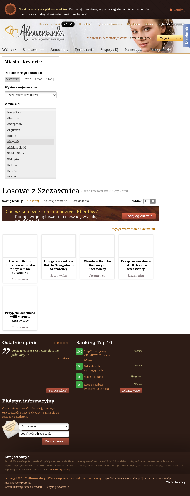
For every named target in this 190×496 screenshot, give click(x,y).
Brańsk (11, 177)
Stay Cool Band (93, 376)
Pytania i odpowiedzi (110, 24)
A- (71, 24)
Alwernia (13, 118)
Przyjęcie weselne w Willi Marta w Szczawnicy (20, 316)
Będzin (11, 135)
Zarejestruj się (140, 38)
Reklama (149, 24)
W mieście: (12, 104)
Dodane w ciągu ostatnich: (23, 73)
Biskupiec (13, 159)
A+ (64, 24)
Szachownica (146, 201)
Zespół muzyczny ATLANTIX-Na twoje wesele (97, 355)
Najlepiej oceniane (55, 201)
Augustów (13, 130)
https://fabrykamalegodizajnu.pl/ (122, 478)
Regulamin (133, 24)
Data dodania (80, 201)
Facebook (186, 36)
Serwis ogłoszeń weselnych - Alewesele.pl (35, 32)
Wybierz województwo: (22, 87)
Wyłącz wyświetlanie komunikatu (134, 229)
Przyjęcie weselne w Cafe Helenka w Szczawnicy (136, 265)
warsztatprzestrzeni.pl (158, 478)
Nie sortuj (33, 201)
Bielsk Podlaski (16, 147)
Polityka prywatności (57, 487)
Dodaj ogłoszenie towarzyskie (139, 216)
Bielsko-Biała (15, 153)
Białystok (13, 141)
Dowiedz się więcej (59, 469)
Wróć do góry (175, 482)
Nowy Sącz (14, 112)
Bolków (12, 165)
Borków (12, 171)
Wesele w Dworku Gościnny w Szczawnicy (97, 265)
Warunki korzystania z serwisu (23, 487)
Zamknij (179, 10)
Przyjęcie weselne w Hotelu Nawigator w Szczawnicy (59, 265)
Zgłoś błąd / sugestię (171, 24)
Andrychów (14, 124)
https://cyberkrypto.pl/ (18, 482)
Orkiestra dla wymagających (93, 368)
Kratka (153, 201)
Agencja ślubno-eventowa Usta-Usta (96, 386)
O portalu (85, 24)
